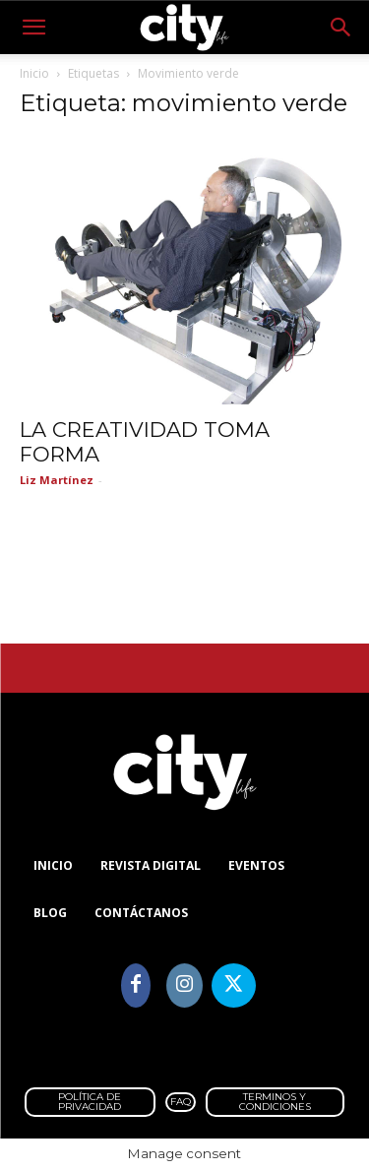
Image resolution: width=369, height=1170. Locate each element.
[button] (33, 27)
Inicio (34, 73)
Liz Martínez (56, 479)
